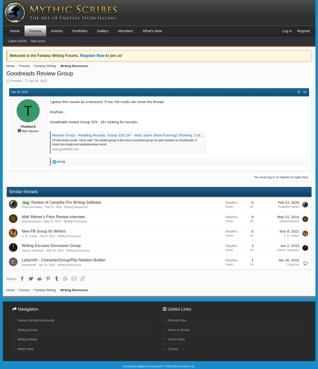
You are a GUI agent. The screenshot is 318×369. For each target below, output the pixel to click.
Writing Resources (76, 207)
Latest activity (17, 41)
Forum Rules (175, 338)
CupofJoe (293, 264)
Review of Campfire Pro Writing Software (66, 202)
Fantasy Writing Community (35, 319)
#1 (304, 92)
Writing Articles (26, 338)
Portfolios (80, 31)
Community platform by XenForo (159, 363)
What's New (152, 31)
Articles (57, 31)
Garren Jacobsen (33, 250)
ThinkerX (16, 81)
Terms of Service (178, 329)
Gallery (103, 31)
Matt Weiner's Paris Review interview (53, 217)
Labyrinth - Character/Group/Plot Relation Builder (64, 260)
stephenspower (31, 221)
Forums (35, 31)
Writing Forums (26, 329)
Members (125, 31)
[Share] (299, 92)
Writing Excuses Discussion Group (51, 246)
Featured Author (32, 207)
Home (15, 31)
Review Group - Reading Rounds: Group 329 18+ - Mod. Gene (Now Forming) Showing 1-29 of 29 (130, 135)
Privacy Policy (176, 319)
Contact (171, 347)
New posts (38, 41)
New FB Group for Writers (44, 231)
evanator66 (29, 265)
